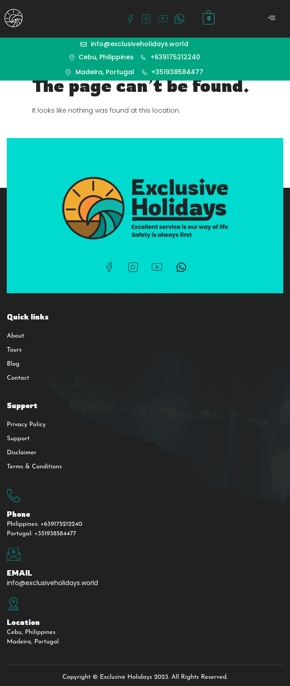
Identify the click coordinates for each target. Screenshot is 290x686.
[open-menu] (272, 19)
